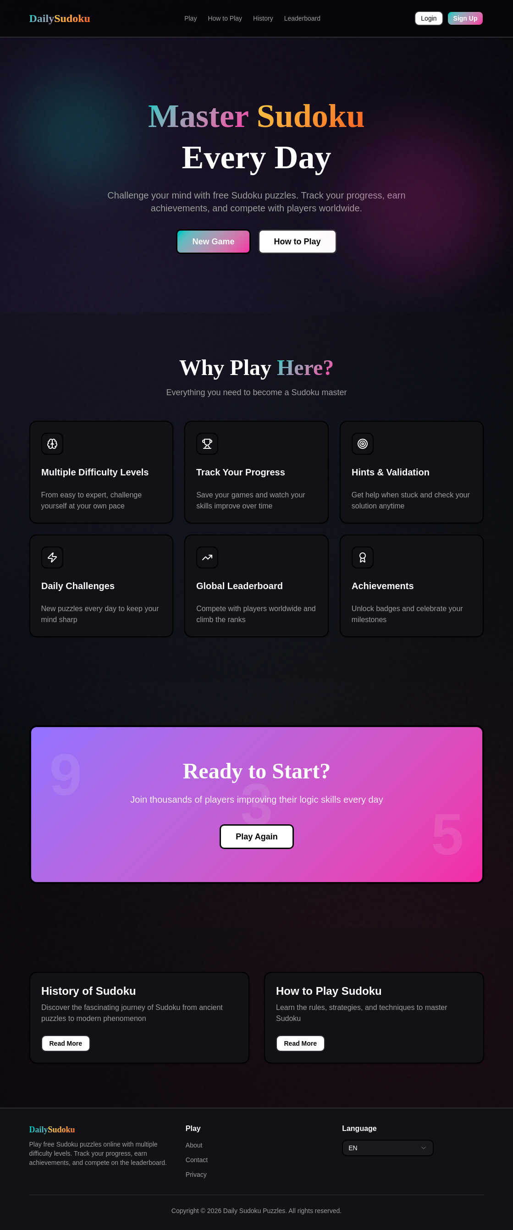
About (194, 1145)
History (263, 18)
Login (428, 18)
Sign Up (465, 18)
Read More (66, 1043)
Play (190, 18)
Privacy (196, 1174)
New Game (213, 241)
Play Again (256, 836)
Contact (197, 1160)
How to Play (225, 18)
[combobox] (388, 1148)
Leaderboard (302, 18)
